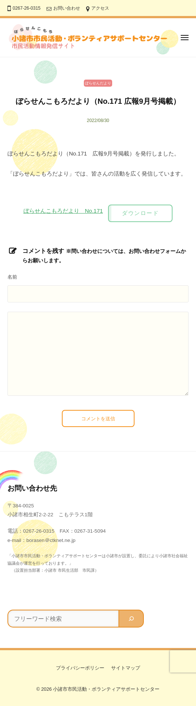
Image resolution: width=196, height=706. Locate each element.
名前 (12, 277)
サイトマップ (125, 668)
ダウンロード (140, 213)
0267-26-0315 (27, 8)
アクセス (100, 8)
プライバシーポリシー (80, 668)
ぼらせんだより (98, 83)
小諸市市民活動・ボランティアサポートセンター (106, 689)
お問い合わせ (66, 8)
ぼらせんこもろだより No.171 (63, 211)
